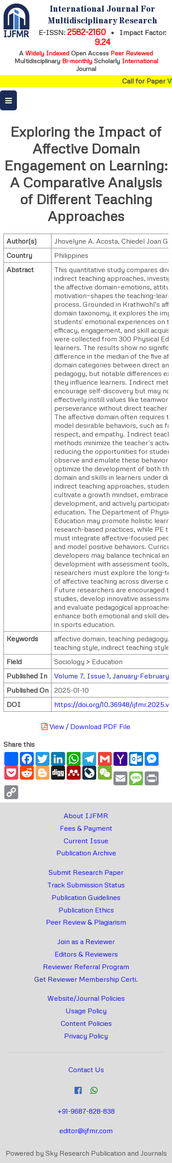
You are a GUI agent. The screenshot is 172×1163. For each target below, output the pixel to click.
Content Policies (86, 1023)
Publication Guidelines (86, 897)
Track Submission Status (86, 884)
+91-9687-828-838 (86, 1111)
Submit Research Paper (86, 872)
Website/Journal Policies (86, 998)
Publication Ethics (86, 910)
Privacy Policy (86, 1035)
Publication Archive (86, 852)
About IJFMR (86, 815)
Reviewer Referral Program (86, 966)
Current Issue (86, 840)
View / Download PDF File (86, 726)
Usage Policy (86, 1010)
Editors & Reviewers (86, 954)
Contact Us (86, 1069)
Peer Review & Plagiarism (86, 922)
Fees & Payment (86, 828)
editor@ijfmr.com (86, 1130)
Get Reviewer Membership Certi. (86, 979)
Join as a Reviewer (86, 941)
